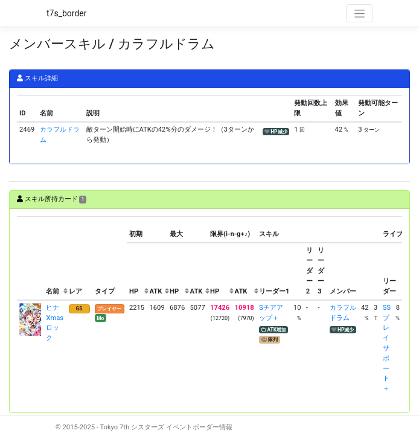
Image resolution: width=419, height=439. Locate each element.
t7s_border (66, 13)
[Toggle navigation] (359, 13)
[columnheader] (30, 258)
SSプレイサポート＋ (387, 348)
